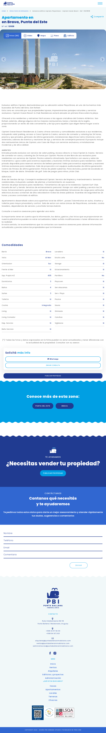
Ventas (53, 667)
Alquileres (53, 671)
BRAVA (65, 406)
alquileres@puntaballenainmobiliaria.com (53, 641)
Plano (54, 35)
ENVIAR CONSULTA (53, 365)
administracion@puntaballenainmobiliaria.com (53, 646)
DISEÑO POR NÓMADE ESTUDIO (50, 730)
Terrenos (53, 696)
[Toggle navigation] (100, 4)
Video (28, 35)
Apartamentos (52, 689)
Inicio (53, 664)
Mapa (41, 35)
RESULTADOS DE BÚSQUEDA (19, 11)
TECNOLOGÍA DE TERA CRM (71, 730)
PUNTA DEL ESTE (42, 406)
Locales (53, 693)
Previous (3, 59)
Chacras (53, 700)
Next (102, 59)
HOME (4, 11)
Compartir (97, 16)
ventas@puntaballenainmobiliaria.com (53, 643)
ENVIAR (78, 565)
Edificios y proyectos (53, 674)
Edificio (69, 35)
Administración (53, 678)
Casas (53, 686)
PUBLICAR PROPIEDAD (53, 376)
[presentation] (27, 567)
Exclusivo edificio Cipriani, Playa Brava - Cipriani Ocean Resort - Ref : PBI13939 (61, 11)
